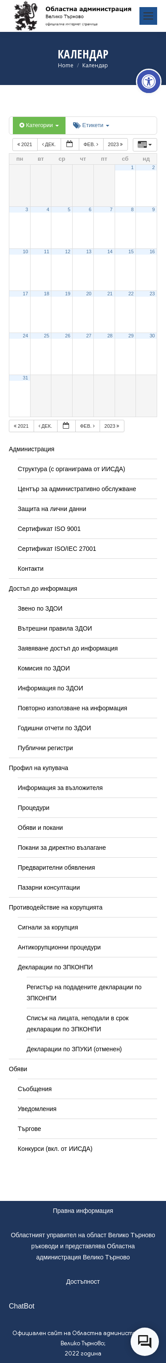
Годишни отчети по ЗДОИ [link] (54, 728)
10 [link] (25, 251)
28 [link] (109, 335)
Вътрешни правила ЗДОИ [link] (55, 628)
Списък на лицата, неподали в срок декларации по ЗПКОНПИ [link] (77, 1024)
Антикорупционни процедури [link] (59, 947)
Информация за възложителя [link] (60, 787)
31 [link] (25, 377)
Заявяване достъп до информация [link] (68, 648)
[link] (148, 81)
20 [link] (89, 293)
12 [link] (67, 251)
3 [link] (27, 209)
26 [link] (67, 335)
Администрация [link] (31, 449)
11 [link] (46, 251)
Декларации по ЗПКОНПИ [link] (55, 967)
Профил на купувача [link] (38, 767)
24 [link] (25, 335)
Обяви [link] (18, 1069)
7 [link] (111, 209)
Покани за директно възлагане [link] (62, 847)
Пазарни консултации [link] (49, 887)
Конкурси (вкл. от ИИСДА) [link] (55, 1148)
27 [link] (89, 335)
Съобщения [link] (35, 1088)
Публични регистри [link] (45, 747)
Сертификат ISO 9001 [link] (49, 528)
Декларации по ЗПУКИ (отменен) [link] (74, 1049)
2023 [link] (116, 144)
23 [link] (152, 293)
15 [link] (131, 251)
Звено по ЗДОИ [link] (40, 608)
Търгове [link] (29, 1128)
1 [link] (132, 167)
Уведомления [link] (37, 1108)
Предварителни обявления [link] (56, 867)
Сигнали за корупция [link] (48, 927)
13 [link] (89, 251)
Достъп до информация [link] (43, 588)
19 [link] (67, 293)
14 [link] (109, 251)
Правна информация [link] (83, 1210)
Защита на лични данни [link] (52, 508)
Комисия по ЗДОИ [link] (44, 668)
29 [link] (131, 335)
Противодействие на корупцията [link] (56, 907)
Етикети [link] (91, 125)
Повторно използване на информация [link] (72, 708)
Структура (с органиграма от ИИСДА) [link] (71, 468)
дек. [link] (49, 144)
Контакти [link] (30, 568)
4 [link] (47, 209)
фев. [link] (92, 144)
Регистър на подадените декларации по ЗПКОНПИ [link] (84, 993)
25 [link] (46, 335)
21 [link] (109, 293)
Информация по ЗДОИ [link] (50, 688)
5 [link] (69, 209)
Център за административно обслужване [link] (77, 488)
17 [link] (25, 293)
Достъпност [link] (83, 1281)
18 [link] (46, 293)
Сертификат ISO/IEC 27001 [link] (57, 548)
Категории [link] (39, 125)
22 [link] (131, 293)
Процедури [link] (34, 807)
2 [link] (153, 167)
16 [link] (152, 251)
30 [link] (152, 335)
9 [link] (153, 209)
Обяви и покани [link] (40, 827)
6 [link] (90, 209)
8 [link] (132, 209)
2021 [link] (25, 144)
